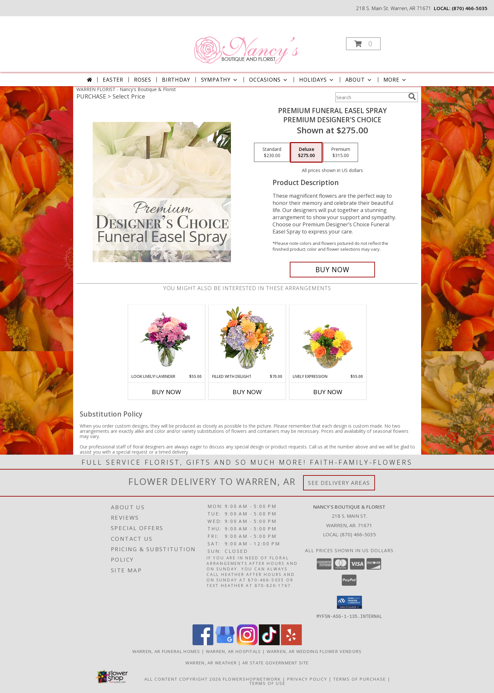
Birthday (176, 79)
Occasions (268, 79)
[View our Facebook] (203, 643)
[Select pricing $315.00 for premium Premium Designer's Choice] (341, 152)
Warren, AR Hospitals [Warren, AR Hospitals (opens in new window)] (233, 651)
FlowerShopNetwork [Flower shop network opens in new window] (252, 679)
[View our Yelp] (291, 643)
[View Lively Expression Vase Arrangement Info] (327, 339)
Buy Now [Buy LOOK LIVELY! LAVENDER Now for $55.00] (166, 392)
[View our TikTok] (269, 643)
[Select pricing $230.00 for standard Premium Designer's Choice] (271, 152)
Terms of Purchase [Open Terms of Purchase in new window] (359, 679)
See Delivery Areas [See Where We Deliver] (339, 482)
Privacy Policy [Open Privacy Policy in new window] (307, 679)
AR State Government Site (275, 662)
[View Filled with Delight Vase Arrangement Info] (247, 339)
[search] (412, 96)
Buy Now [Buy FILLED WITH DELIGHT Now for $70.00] (247, 392)
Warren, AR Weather (211, 662)
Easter (113, 79)
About (359, 79)
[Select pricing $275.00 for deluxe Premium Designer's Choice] (306, 152)
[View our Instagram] (247, 643)
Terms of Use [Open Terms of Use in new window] (267, 683)
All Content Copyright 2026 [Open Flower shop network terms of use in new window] (182, 679)
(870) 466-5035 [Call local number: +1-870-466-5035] (469, 8)
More (395, 79)
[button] (363, 43)
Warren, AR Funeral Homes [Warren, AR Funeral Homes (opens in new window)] (166, 651)
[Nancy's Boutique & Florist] (246, 42)
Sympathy (219, 79)
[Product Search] (370, 97)
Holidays (316, 79)
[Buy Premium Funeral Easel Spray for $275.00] (332, 269)
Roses (142, 79)
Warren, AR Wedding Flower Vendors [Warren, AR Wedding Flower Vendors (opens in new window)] (314, 651)
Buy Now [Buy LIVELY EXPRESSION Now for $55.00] (327, 392)
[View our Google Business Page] (225, 643)
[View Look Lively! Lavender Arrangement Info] (166, 339)
